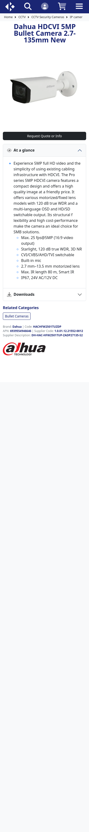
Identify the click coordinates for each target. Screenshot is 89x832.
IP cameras (77, 17)
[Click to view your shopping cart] (62, 6)
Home (8, 17)
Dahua (17, 327)
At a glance (21, 150)
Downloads (20, 294)
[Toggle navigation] (79, 10)
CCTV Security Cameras (47, 17)
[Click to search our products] (27, 6)
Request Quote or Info (44, 136)
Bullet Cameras (16, 316)
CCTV (22, 17)
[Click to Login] (44, 6)
